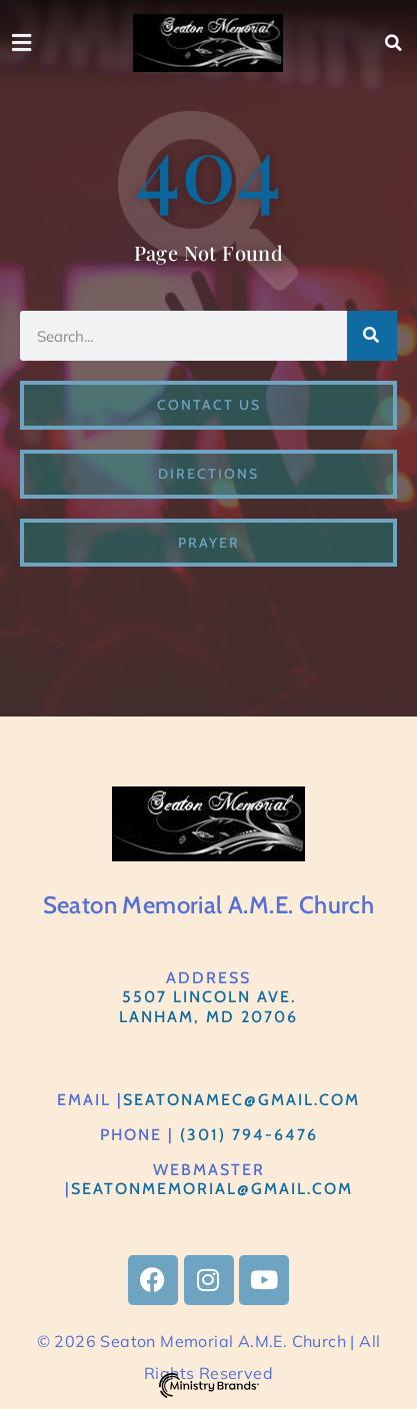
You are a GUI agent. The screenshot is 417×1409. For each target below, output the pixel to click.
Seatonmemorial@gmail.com (212, 1188)
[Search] (372, 336)
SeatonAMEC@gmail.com (241, 1099)
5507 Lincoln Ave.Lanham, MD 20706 (208, 1006)
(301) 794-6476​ (249, 1134)
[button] (394, 43)
